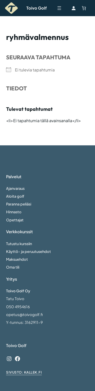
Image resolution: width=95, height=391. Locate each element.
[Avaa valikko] (59, 8)
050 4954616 (18, 306)
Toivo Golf (36, 8)
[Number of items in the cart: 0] (84, 8)
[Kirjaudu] (73, 8)
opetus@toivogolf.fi (24, 314)
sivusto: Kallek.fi (24, 372)
